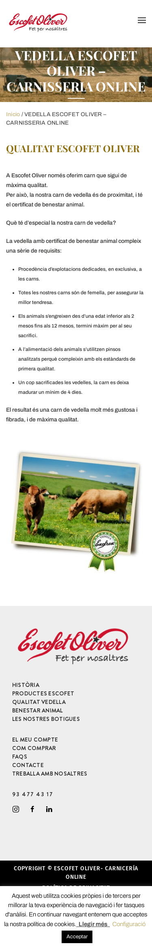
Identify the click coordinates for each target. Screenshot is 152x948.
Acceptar (77, 936)
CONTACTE (28, 765)
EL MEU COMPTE (35, 739)
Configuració (129, 924)
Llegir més (93, 924)
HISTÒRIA (25, 685)
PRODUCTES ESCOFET (43, 693)
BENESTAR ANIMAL (37, 710)
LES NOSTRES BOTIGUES (46, 719)
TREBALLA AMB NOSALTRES (49, 773)
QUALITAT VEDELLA (39, 702)
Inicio (13, 114)
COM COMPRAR (34, 748)
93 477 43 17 (32, 794)
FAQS (19, 756)
